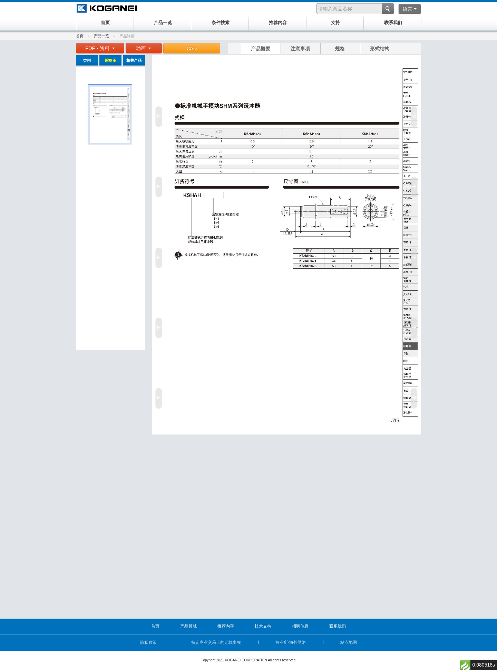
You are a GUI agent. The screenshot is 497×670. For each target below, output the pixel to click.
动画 (143, 48)
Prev (158, 255)
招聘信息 (300, 626)
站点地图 (348, 642)
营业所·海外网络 (290, 642)
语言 (410, 9)
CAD (192, 48)
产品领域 (188, 626)
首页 (80, 36)
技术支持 (263, 626)
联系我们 (337, 626)
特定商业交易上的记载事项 (216, 642)
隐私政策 (148, 642)
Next (415, 255)
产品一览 (101, 36)
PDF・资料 (100, 48)
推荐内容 (225, 626)
